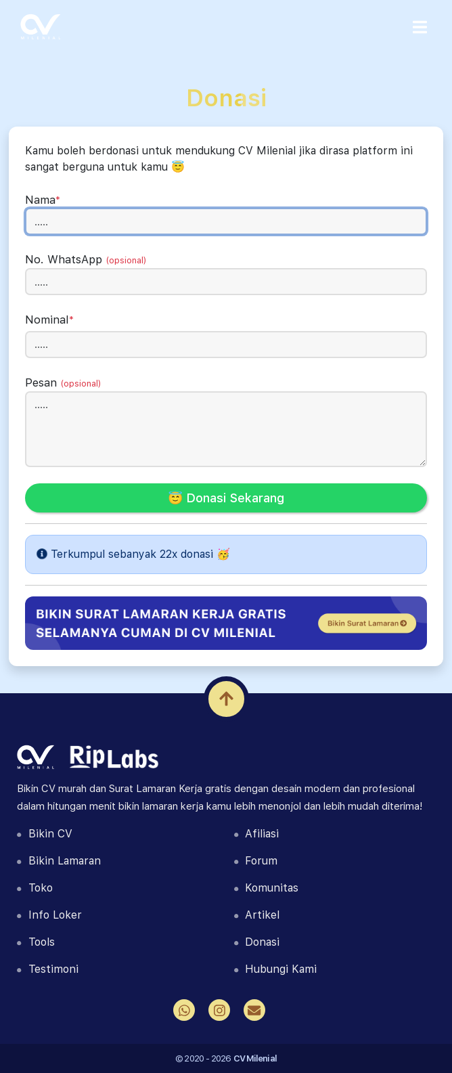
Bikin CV (44, 833)
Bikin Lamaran (58, 860)
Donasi (256, 942)
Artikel (256, 914)
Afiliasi (256, 833)
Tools (35, 942)
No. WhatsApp (86, 259)
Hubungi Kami (275, 969)
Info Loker (49, 914)
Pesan (63, 382)
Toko (34, 887)
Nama (42, 199)
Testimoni (47, 969)
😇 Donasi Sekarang (226, 498)
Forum (255, 860)
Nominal (49, 319)
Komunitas (266, 887)
